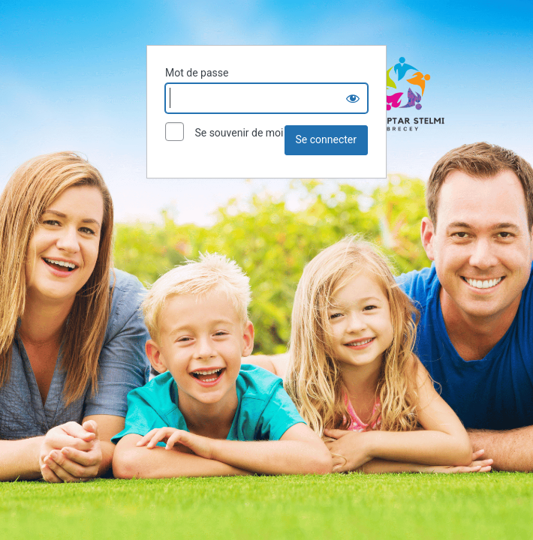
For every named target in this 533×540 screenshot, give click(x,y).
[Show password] (353, 98)
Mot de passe (196, 73)
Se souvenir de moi (224, 133)
